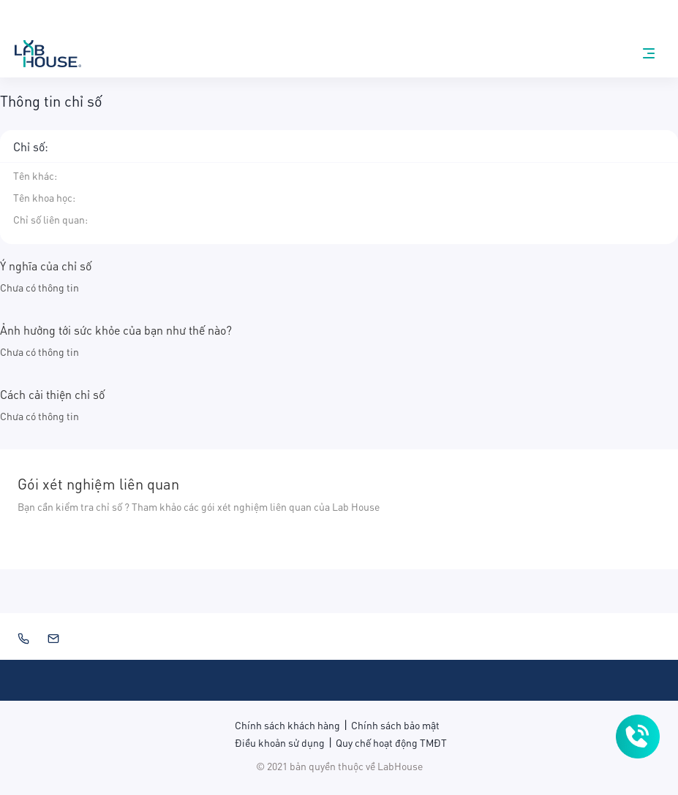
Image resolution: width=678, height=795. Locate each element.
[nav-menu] (648, 53)
